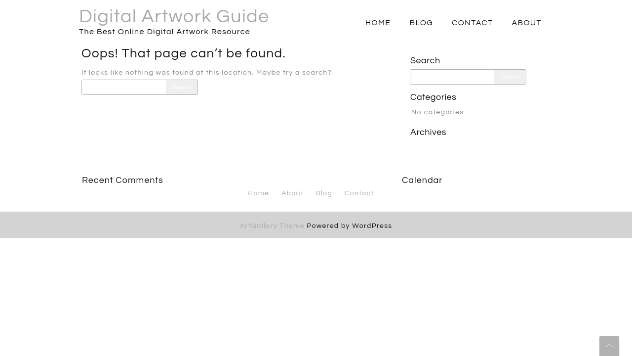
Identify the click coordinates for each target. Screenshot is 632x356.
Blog (421, 23)
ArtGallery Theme (273, 225)
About (527, 23)
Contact (472, 23)
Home (378, 23)
